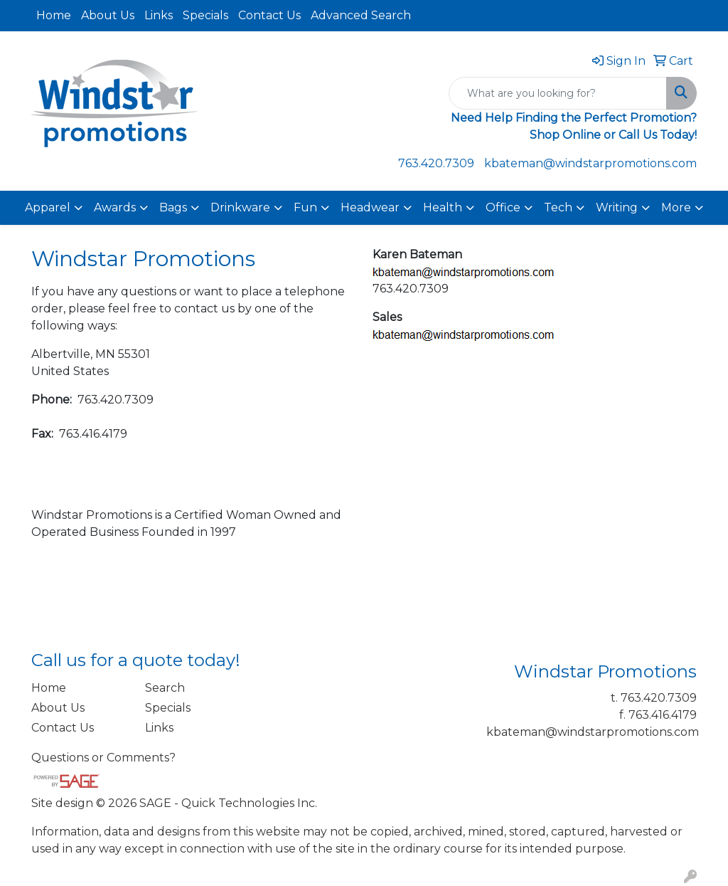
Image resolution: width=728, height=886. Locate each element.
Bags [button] (173, 207)
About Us (107, 15)
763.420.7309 (436, 163)
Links (158, 15)
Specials (205, 15)
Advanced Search (361, 15)
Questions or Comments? (103, 757)
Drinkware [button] (240, 207)
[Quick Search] (558, 93)
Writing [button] (617, 207)
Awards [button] (115, 207)
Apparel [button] (47, 207)
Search (165, 688)
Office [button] (503, 207)
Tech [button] (558, 207)
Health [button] (442, 207)
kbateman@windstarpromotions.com (590, 163)
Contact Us (269, 15)
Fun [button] (305, 207)
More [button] (676, 207)
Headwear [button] (370, 207)
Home (53, 15)
